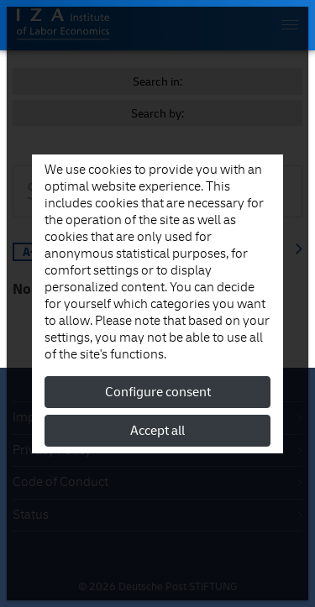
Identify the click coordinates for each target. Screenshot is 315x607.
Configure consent (158, 392)
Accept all (157, 430)
